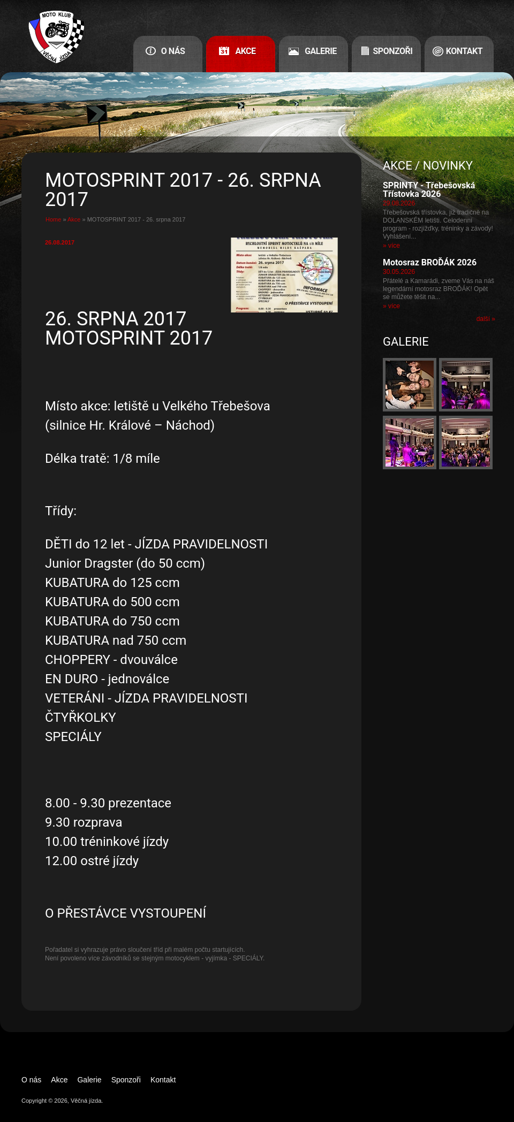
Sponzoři (393, 51)
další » (486, 319)
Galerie (321, 51)
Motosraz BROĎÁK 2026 (430, 262)
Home (53, 219)
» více (391, 245)
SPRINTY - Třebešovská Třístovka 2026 (429, 189)
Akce (245, 51)
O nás (173, 51)
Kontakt (464, 51)
